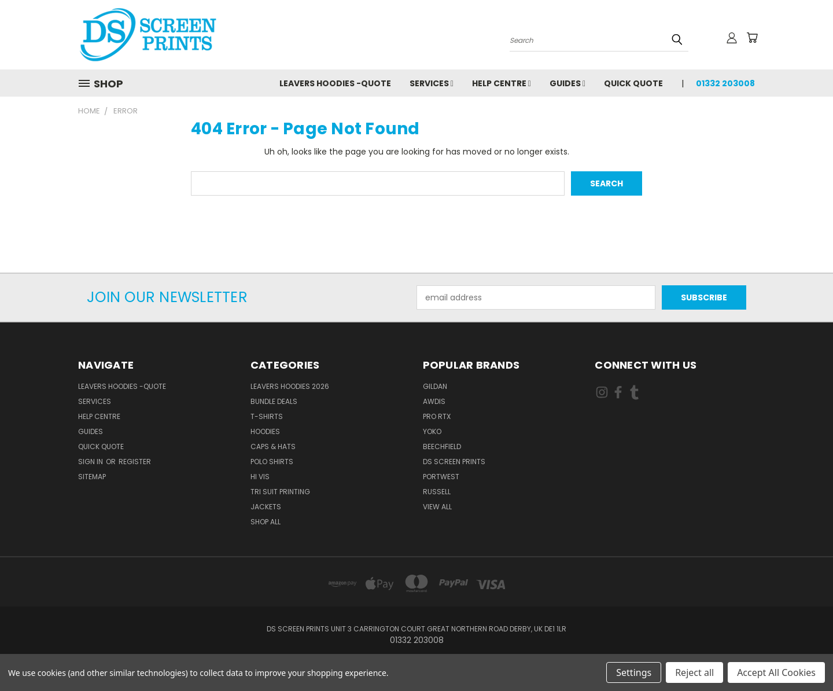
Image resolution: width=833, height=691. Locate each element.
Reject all (694, 672)
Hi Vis (260, 477)
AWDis (434, 401)
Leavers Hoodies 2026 (289, 386)
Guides (567, 83)
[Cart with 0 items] (752, 37)
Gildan (435, 386)
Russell (437, 492)
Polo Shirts (271, 461)
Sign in (91, 461)
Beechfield (442, 446)
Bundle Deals (273, 401)
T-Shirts (266, 416)
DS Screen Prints (454, 461)
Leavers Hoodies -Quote (335, 83)
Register (135, 461)
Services (432, 83)
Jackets (265, 507)
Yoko (432, 431)
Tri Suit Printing (280, 492)
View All (437, 507)
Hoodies (265, 431)
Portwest (441, 477)
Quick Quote (633, 83)
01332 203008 (725, 83)
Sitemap (92, 477)
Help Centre (501, 83)
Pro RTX (437, 416)
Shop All (265, 522)
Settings (633, 672)
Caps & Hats (273, 446)
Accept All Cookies (776, 672)
